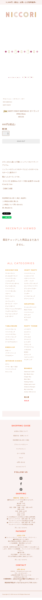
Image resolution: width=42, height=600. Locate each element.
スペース (27, 334)
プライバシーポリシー (21, 444)
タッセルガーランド (11, 276)
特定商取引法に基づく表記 (21, 440)
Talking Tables (28, 381)
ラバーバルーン (10, 296)
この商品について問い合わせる (12, 204)
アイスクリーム (29, 347)
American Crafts (29, 371)
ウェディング (28, 359)
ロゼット (8, 350)
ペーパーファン (10, 288)
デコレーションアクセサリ (13, 308)
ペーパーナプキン (10, 334)
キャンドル (8, 371)
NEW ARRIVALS (7, 102)
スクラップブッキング (31, 283)
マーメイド (27, 339)
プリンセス (27, 337)
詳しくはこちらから (21, 527)
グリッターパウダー (30, 288)
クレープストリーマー (31, 286)
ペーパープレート (10, 329)
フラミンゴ (27, 344)
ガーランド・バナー (19, 99)
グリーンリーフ (29, 298)
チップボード (28, 291)
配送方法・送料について (21, 435)
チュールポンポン (10, 286)
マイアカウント (21, 449)
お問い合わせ (21, 462)
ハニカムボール (10, 281)
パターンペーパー (29, 278)
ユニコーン (27, 331)
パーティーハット (10, 353)
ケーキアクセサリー (11, 342)
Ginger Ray (27, 376)
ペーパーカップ (10, 331)
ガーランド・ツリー (11, 303)
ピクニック (27, 354)
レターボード (9, 316)
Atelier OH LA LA (30, 391)
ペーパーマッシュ (29, 273)
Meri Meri (27, 379)
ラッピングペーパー (30, 307)
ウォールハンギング (11, 314)
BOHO (26, 352)
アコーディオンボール (12, 283)
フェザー (27, 293)
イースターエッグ (29, 296)
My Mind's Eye (29, 374)
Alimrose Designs (29, 386)
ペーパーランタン (10, 278)
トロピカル (27, 349)
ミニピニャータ (29, 276)
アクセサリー (9, 355)
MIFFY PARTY (7, 105)
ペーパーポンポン (10, 291)
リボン (26, 320)
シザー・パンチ (29, 281)
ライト (7, 298)
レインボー (27, 342)
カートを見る (21, 453)
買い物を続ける (7, 208)
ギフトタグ (27, 317)
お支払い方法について (21, 431)
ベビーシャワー (29, 357)
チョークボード (10, 306)
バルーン (8, 293)
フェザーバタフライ (11, 311)
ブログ (21, 457)
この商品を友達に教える (10, 201)
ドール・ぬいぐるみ (11, 366)
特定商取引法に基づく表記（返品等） (14, 198)
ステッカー (27, 314)
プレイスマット (10, 339)
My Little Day (28, 389)
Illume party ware (29, 384)
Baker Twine (28, 309)
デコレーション (7, 99)
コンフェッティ (10, 301)
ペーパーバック (29, 312)
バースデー (27, 329)
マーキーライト (10, 273)
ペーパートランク (10, 369)
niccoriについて (21, 466)
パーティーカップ (10, 337)
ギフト (7, 364)
